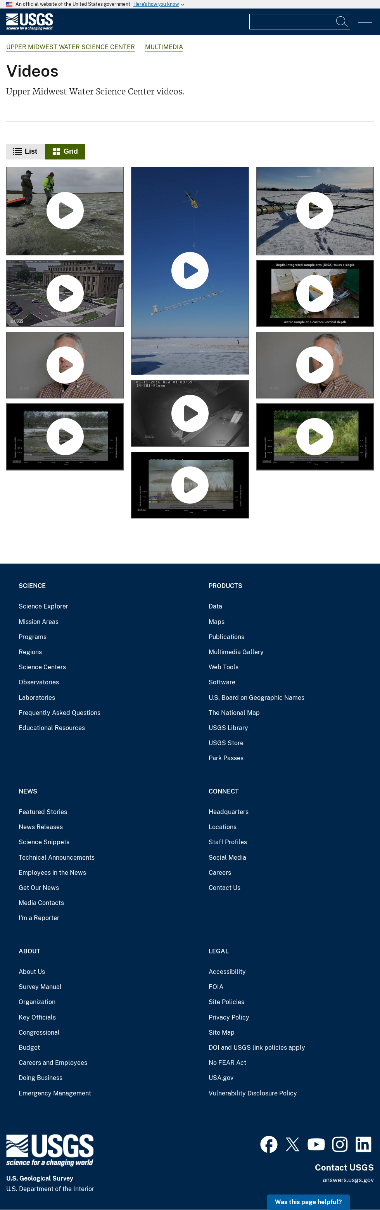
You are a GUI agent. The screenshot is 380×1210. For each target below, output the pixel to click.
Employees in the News (52, 872)
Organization (37, 1002)
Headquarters (229, 812)
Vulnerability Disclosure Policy (253, 1093)
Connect (224, 791)
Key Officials (37, 1017)
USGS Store (226, 743)
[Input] (299, 21)
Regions (30, 652)
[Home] (29, 28)
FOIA (216, 987)
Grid (71, 151)
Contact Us (224, 887)
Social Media (227, 857)
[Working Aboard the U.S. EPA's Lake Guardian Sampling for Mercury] (315, 365)
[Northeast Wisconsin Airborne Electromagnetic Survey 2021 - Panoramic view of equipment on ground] (315, 211)
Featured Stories (43, 812)
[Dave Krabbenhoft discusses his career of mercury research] (65, 365)
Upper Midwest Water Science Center (70, 47)
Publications (226, 637)
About (29, 951)
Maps (217, 622)
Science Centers (42, 667)
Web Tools (223, 667)
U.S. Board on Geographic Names (256, 697)
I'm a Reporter (39, 918)
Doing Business (40, 1077)
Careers (220, 872)
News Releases (41, 827)
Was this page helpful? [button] (308, 1202)
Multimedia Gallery (236, 652)
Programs (33, 637)
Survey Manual (40, 987)
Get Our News (39, 887)
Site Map (222, 1032)
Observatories (39, 682)
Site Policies (226, 1002)
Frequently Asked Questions (59, 712)
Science (32, 586)
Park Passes (226, 758)
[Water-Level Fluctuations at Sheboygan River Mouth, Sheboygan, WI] (65, 437)
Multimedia (164, 47)
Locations (223, 827)
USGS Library (228, 728)
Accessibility (227, 971)
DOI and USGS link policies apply (257, 1047)
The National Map (234, 712)
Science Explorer (43, 606)
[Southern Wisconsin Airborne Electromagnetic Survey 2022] (190, 271)
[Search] (342, 21)
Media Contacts (41, 903)
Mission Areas (39, 622)
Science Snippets (44, 842)
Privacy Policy (229, 1017)
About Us (32, 971)
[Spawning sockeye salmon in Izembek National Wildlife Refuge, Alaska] (65, 211)
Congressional (39, 1032)
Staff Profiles (228, 842)
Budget (29, 1047)
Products (225, 586)
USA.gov (221, 1077)
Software (222, 682)
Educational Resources (52, 728)
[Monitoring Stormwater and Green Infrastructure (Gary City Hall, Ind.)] (65, 294)
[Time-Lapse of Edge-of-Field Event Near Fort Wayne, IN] (190, 414)
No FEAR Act (227, 1062)
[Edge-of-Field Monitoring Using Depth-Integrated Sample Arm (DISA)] (315, 294)
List (31, 151)
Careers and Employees (53, 1062)
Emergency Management (55, 1093)
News (28, 791)
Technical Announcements (57, 857)
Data (215, 606)
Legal (219, 951)
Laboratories (37, 697)
